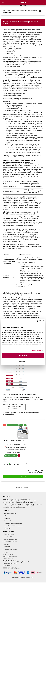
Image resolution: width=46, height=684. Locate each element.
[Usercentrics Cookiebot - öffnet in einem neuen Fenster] (36, 321)
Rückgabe (6, 544)
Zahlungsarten (8, 536)
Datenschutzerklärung (10, 513)
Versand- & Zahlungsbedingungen (13, 523)
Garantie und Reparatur (10, 539)
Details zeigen (36, 350)
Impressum (7, 518)
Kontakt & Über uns (9, 521)
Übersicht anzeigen (9, 534)
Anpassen (23, 361)
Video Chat (7, 546)
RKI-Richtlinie (33, 34)
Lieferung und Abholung (10, 541)
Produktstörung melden (10, 549)
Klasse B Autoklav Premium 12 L (14, 441)
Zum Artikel (23, 476)
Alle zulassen (23, 355)
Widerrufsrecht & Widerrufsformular (13, 526)
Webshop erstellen (17, 577)
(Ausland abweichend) (21, 463)
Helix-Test (23, 219)
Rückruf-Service (8, 528)
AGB (5, 516)
